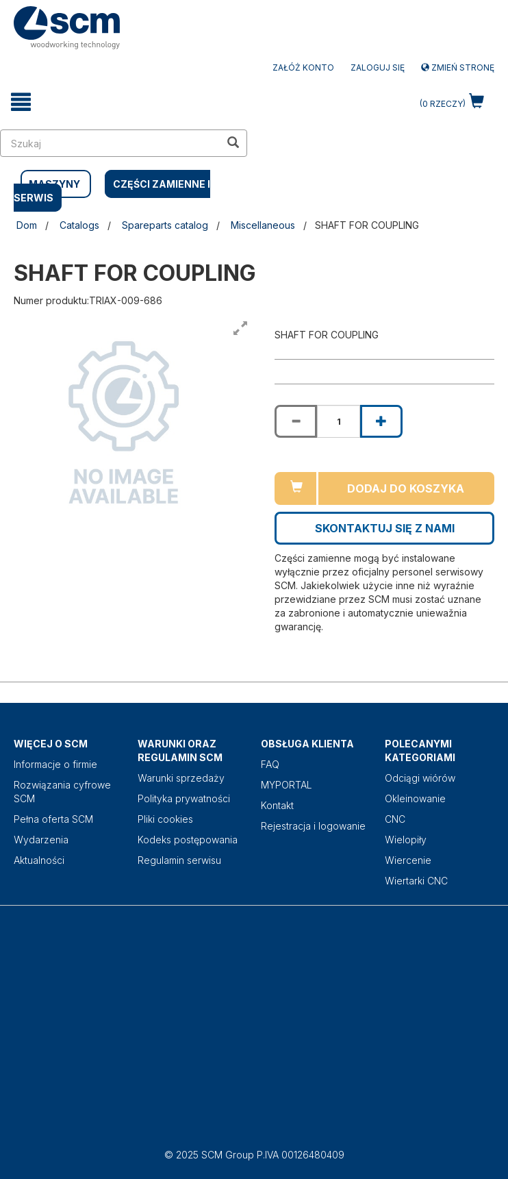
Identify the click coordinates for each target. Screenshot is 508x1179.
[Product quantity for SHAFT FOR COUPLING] (338, 421)
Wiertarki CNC (416, 880)
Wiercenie (408, 860)
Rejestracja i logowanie (313, 826)
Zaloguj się (378, 67)
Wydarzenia (41, 839)
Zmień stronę (457, 67)
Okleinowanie (415, 798)
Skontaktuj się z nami (385, 528)
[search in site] (110, 143)
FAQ (270, 764)
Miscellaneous (263, 225)
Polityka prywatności (184, 798)
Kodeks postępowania (188, 839)
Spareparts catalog (165, 225)
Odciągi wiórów (420, 778)
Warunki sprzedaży (181, 778)
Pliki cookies (165, 819)
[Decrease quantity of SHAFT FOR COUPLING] (296, 421)
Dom (26, 225)
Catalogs (79, 225)
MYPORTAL (286, 785)
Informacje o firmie (55, 764)
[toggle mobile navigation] (21, 102)
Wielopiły (406, 839)
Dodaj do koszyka (405, 488)
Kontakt (277, 805)
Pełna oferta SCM (53, 819)
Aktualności (39, 860)
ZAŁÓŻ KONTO (303, 67)
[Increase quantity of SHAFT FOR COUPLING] (381, 421)
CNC (395, 819)
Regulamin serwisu (179, 860)
